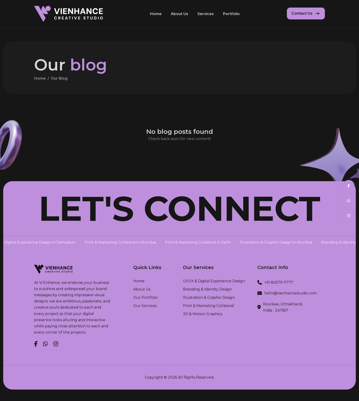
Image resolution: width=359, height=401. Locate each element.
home (40, 80)
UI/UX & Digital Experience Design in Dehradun (56, 242)
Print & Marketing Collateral (208, 306)
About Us (179, 14)
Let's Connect (179, 208)
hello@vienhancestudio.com (290, 293)
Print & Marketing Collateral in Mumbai (144, 242)
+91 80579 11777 (278, 282)
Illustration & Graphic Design (209, 297)
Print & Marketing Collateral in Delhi (222, 242)
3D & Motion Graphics (202, 314)
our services (145, 306)
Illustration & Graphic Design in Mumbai (300, 242)
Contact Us (302, 13)
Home (156, 14)
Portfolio (231, 14)
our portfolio (145, 297)
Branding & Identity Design (207, 289)
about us (141, 289)
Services (205, 14)
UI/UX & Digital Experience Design (214, 281)
